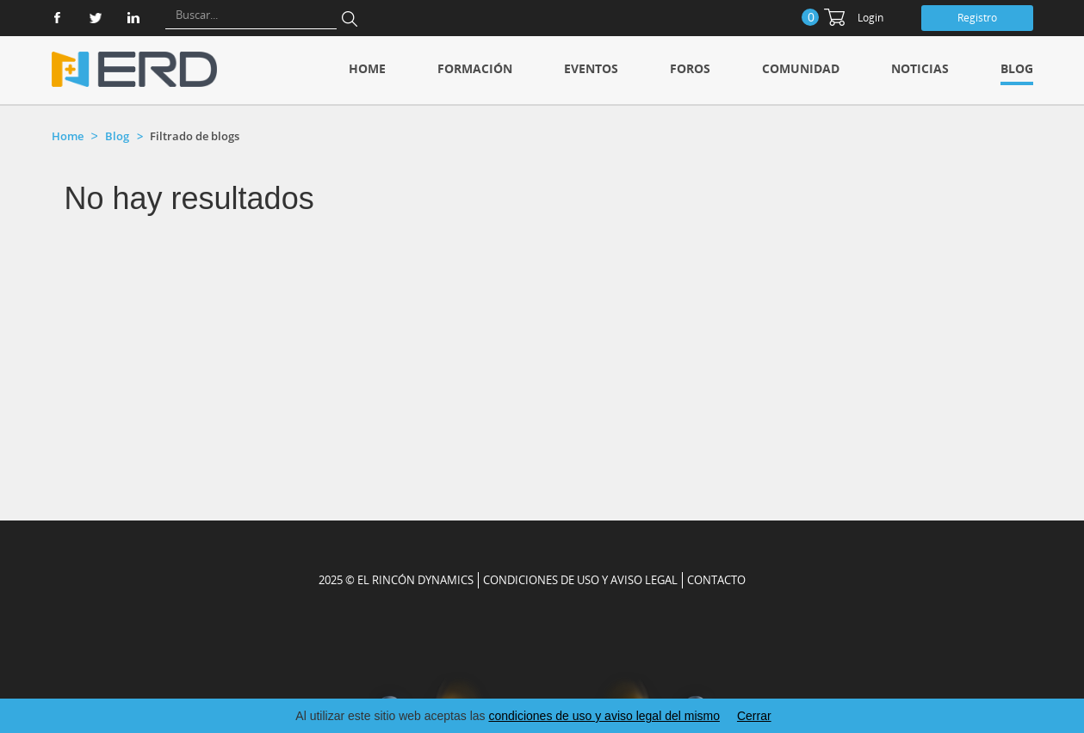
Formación (474, 68)
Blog (1016, 68)
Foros (690, 68)
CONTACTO (716, 580)
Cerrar (754, 716)
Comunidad (800, 68)
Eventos (591, 68)
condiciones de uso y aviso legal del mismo (603, 716)
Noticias (920, 68)
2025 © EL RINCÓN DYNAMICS (396, 580)
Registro (977, 17)
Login (870, 17)
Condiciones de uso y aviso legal (580, 580)
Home (367, 68)
